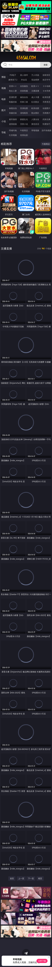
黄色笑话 (35, 124)
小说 (3, 121)
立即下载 (42, 961)
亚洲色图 (24, 108)
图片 (3, 110)
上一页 (21, 878)
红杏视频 (13, 135)
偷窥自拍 (13, 108)
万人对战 (35, 75)
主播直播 (35, 90)
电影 (3, 99)
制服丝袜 (13, 102)
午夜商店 (24, 130)
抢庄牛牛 (46, 79)
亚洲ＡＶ (13, 86)
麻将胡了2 (12, 79)
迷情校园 (13, 124)
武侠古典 (46, 119)
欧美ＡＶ (35, 86)
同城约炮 (13, 130)
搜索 (46, 64)
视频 (3, 88)
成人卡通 (35, 97)
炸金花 (24, 79)
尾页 (40, 878)
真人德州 (24, 75)
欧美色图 (35, 108)
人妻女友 (35, 119)
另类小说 (24, 124)
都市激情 (13, 119)
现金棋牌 (35, 79)
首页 (12, 878)
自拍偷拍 (24, 86)
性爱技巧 (46, 124)
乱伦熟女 (35, 102)
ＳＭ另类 (46, 90)
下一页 (31, 878)
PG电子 (13, 75)
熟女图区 (35, 113)
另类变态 (46, 102)
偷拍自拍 (24, 97)
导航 (3, 132)
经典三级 (24, 102)
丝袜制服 (24, 90)
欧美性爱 (46, 97)
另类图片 (46, 113)
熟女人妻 (13, 90)
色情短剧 (24, 135)
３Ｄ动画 (46, 86)
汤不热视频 (46, 130)
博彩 (3, 77)
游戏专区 (46, 75)
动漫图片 (46, 108)
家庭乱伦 (24, 119)
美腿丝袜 (13, 113)
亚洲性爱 (13, 97)
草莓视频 (35, 130)
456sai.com (26, 58)
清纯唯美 (24, 113)
